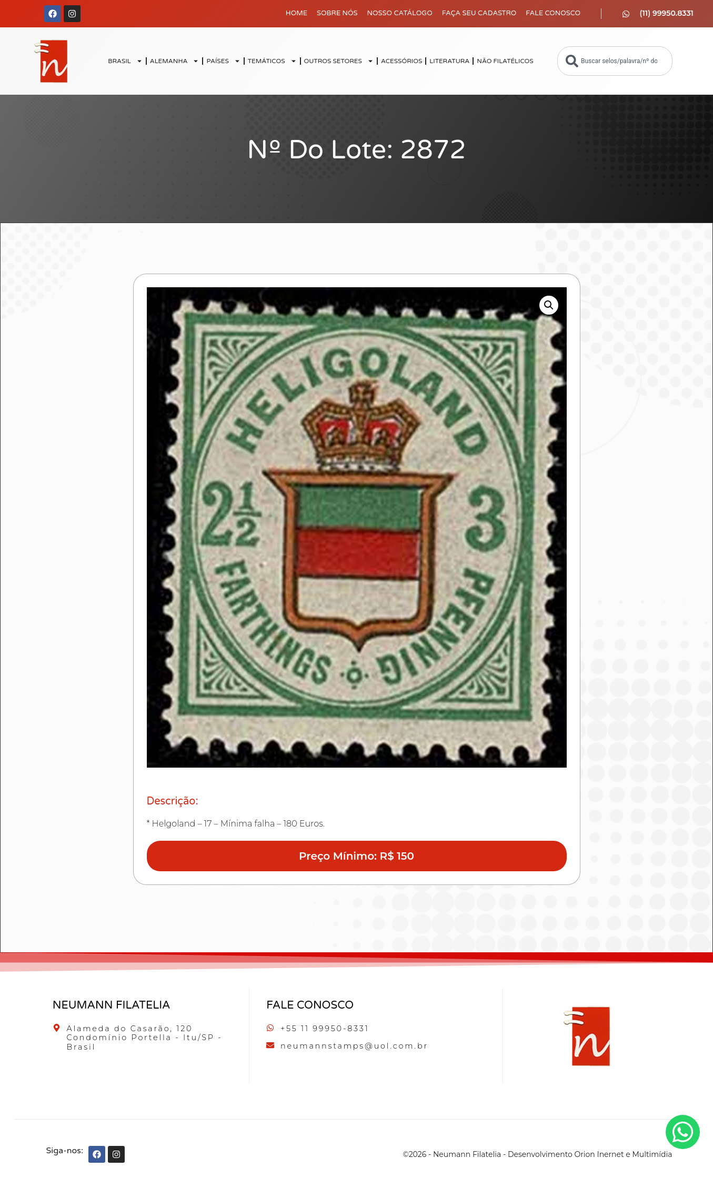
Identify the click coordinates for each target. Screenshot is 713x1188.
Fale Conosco (553, 13)
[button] (548, 305)
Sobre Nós (337, 13)
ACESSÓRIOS (401, 61)
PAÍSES (223, 61)
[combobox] (614, 61)
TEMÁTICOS (272, 61)
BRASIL (125, 61)
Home (296, 13)
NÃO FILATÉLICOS (505, 61)
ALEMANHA (174, 61)
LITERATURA (449, 61)
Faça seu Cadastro (479, 13)
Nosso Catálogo (400, 13)
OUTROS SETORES (339, 61)
